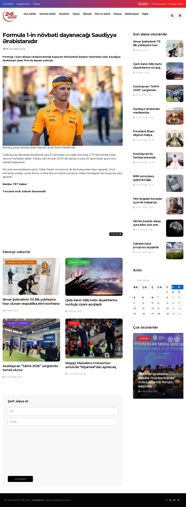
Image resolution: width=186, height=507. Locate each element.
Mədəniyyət (132, 13)
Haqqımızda (23, 3)
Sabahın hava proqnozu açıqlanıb (146, 245)
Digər (145, 13)
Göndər (20, 479)
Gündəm (64, 13)
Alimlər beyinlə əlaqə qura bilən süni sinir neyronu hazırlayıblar (147, 225)
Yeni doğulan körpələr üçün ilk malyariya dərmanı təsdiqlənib (147, 202)
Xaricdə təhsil (47, 13)
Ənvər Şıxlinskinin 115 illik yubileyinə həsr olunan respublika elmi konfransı (31, 301)
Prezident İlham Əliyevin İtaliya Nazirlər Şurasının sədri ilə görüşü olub (146, 137)
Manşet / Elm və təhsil (21, 262)
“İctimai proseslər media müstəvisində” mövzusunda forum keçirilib (156, 380)
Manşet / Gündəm (18, 323)
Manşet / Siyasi (78, 262)
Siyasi (76, 13)
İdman (73, 323)
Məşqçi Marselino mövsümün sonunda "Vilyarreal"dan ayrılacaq (90, 365)
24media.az (38, 500)
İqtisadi (87, 13)
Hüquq (117, 13)
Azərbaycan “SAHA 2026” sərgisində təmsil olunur (146, 90)
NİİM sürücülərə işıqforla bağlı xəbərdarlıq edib (144, 180)
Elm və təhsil (102, 13)
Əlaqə (36, 3)
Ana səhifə (8, 3)
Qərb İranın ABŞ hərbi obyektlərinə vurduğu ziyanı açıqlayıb (91, 302)
